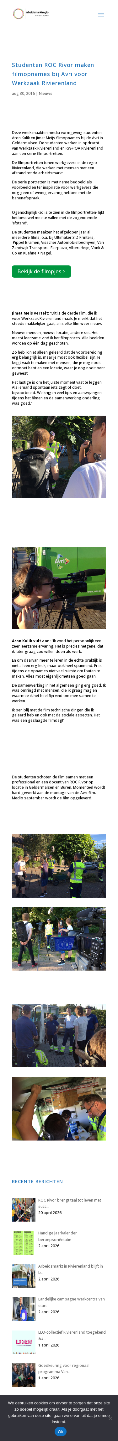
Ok (60, 1431)
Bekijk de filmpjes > (41, 271)
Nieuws (45, 93)
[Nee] (110, 1418)
